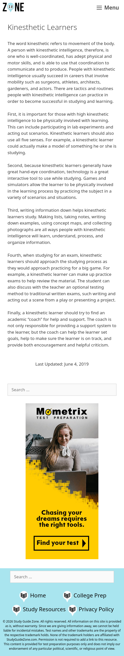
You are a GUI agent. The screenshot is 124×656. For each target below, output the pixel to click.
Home (38, 595)
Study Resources (44, 609)
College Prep (90, 595)
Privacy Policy (96, 609)
